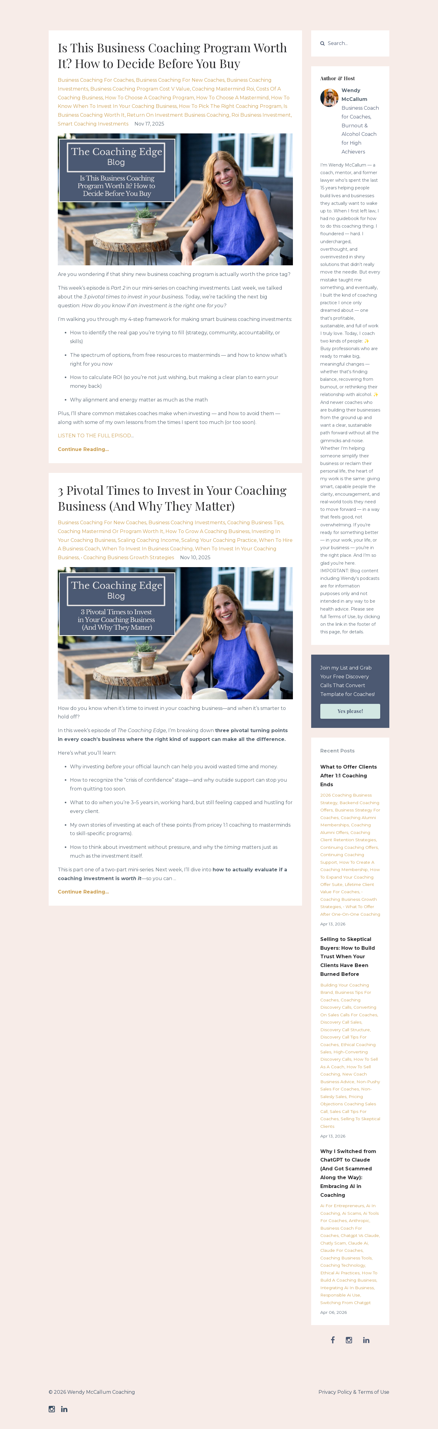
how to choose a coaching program (149, 98)
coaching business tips (255, 522)
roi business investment (261, 115)
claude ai (358, 1243)
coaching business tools (346, 1257)
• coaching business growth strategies (127, 557)
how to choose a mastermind (232, 98)
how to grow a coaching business (207, 531)
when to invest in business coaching (147, 549)
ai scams (351, 1213)
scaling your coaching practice (219, 540)
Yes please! (350, 711)
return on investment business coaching (178, 115)
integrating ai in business (347, 1287)
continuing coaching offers (349, 847)
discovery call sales (340, 1022)
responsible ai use (340, 1295)
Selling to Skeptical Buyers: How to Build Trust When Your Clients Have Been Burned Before (347, 956)
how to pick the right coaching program (230, 106)
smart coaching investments (93, 124)
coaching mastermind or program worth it (110, 531)
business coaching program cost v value (140, 89)
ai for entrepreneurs (342, 1205)
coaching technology (342, 1265)
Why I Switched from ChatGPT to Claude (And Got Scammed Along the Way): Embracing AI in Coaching (348, 1173)
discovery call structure (345, 1029)
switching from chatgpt (345, 1302)
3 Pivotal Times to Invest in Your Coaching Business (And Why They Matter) (172, 498)
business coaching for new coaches (180, 80)
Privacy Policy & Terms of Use (353, 1392)
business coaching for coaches (96, 80)
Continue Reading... (83, 449)
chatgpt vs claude (360, 1235)
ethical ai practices (340, 1272)
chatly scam (333, 1243)
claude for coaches (341, 1250)
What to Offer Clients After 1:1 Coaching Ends (348, 775)
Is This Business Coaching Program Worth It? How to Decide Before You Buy (172, 55)
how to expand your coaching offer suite (350, 877)
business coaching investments (186, 522)
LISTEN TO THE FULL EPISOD (94, 436)
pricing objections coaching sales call (348, 1104)
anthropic (359, 1220)
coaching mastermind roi (223, 89)
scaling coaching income (148, 540)
